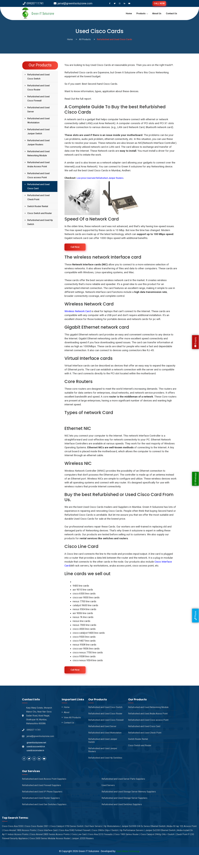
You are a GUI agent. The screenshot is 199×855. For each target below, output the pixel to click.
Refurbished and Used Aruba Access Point (38, 164)
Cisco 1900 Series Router (127, 834)
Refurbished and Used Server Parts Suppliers (123, 778)
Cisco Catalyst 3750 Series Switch (67, 826)
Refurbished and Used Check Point (38, 197)
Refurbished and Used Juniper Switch (38, 131)
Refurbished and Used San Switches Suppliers (44, 804)
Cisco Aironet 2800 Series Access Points (50, 834)
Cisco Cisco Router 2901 (37, 826)
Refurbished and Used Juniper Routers (38, 142)
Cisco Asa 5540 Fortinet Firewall (75, 830)
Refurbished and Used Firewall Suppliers (41, 785)
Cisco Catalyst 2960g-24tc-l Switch (158, 834)
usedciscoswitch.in (36, 746)
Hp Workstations (112, 826)
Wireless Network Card (77, 311)
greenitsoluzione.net (36, 742)
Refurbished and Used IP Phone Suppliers (42, 791)
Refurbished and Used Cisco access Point (38, 175)
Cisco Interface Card (48, 830)
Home (129, 13)
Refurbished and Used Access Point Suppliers (44, 778)
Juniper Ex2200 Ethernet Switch (161, 830)
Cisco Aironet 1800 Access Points (20, 830)
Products (141, 13)
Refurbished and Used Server (38, 109)
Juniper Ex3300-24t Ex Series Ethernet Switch (143, 826)
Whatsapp (195, 479)
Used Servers (108, 785)
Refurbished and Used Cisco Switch (38, 76)
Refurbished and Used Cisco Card (38, 186)
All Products (85, 39)
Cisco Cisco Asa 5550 (13, 826)
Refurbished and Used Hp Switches (105, 757)
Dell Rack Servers (94, 826)
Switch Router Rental (37, 206)
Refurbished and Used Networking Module (38, 153)
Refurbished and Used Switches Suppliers (122, 804)
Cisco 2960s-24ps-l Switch (105, 830)
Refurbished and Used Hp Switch (40, 222)
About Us (156, 13)
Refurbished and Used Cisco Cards (114, 39)
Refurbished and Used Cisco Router (38, 87)
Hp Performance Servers (132, 830)
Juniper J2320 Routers (83, 838)
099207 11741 (33, 3)
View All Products (72, 717)
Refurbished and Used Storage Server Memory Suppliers (129, 791)
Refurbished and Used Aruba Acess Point (148, 713)
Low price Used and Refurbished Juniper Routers (103, 177)
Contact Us (171, 13)
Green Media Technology (127, 851)
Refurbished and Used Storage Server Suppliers (124, 798)
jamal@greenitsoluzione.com (73, 3)
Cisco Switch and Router (39, 213)
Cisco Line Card (79, 834)
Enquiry (195, 342)
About (66, 712)
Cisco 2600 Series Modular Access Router (50, 838)
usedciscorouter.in (35, 750)
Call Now (75, 247)
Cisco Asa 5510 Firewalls (101, 834)
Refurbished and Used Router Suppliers (41, 798)
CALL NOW (159, 3)
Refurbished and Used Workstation (38, 120)
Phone (195, 615)
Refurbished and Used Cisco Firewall (38, 98)
